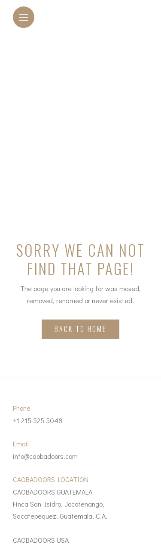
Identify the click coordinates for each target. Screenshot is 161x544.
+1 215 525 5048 (37, 420)
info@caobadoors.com (45, 456)
